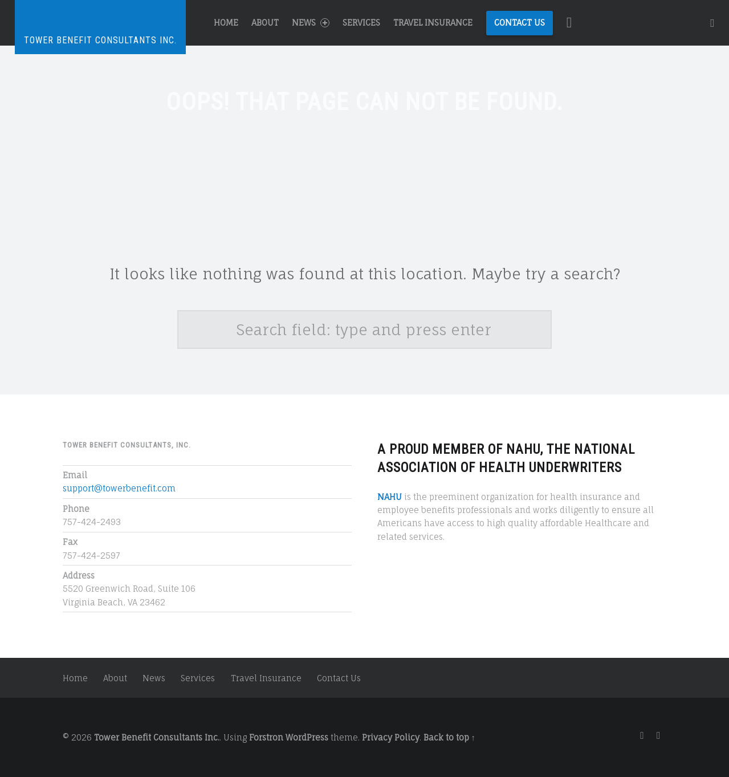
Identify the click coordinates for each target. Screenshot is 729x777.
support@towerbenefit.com (119, 488)
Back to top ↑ (449, 737)
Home (226, 22)
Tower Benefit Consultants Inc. (156, 737)
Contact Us (519, 22)
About (265, 22)
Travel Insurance (433, 22)
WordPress (307, 737)
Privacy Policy (391, 737)
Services (361, 22)
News (310, 22)
